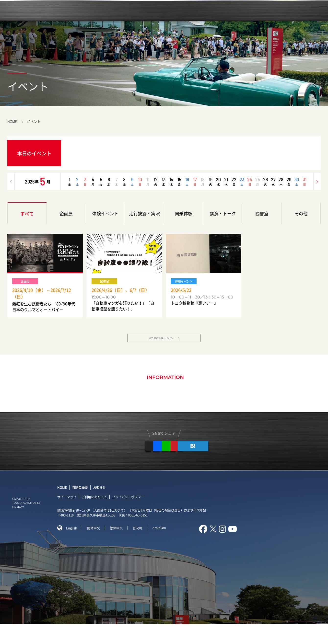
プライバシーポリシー (131, 514)
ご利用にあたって (97, 514)
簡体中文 (96, 545)
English (74, 545)
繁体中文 (119, 545)
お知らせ (102, 505)
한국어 (140, 545)
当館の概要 (83, 505)
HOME (12, 121)
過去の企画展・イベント (161, 347)
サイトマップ (69, 514)
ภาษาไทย (162, 545)
